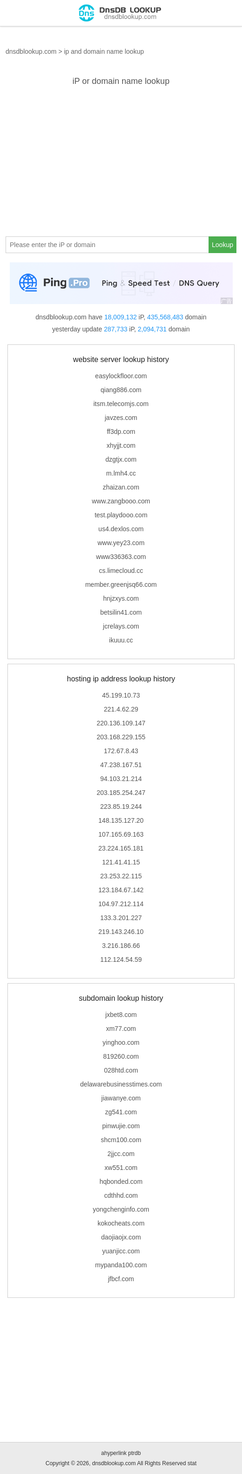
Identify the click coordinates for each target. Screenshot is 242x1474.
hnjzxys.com (121, 598)
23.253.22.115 (121, 876)
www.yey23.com (121, 542)
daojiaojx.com (121, 1237)
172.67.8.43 (121, 751)
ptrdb (134, 1453)
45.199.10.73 (121, 695)
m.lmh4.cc (121, 473)
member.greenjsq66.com (121, 584)
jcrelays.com (121, 626)
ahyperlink (114, 1453)
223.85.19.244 (121, 806)
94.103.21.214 (121, 778)
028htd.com (121, 1070)
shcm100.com (121, 1140)
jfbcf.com (121, 1279)
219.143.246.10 (121, 931)
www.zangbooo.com (121, 501)
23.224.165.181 (121, 848)
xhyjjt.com (120, 445)
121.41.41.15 (121, 862)
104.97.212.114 (121, 904)
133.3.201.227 (121, 917)
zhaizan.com (121, 487)
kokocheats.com (121, 1223)
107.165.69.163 (121, 834)
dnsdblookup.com (31, 51)
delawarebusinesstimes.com (121, 1084)
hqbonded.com (121, 1181)
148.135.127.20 (121, 820)
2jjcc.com (120, 1153)
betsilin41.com (121, 612)
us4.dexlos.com (121, 529)
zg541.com (121, 1112)
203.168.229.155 (121, 737)
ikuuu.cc (121, 640)
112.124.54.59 (121, 959)
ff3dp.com (121, 431)
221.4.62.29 (121, 709)
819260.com (121, 1056)
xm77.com (121, 1028)
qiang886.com (121, 390)
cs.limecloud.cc (121, 570)
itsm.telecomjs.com (121, 403)
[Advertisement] (121, 160)
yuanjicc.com (121, 1251)
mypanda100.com (121, 1265)
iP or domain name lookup (121, 81)
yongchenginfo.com (121, 1209)
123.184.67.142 (121, 890)
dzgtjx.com (121, 459)
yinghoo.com (121, 1042)
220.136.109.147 (121, 723)
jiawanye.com (121, 1098)
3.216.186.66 (121, 945)
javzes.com (121, 417)
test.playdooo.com (121, 515)
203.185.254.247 (121, 792)
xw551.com (121, 1167)
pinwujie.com (121, 1126)
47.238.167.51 (121, 765)
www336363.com (121, 556)
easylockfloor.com (121, 376)
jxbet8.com (121, 1014)
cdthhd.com (120, 1195)
